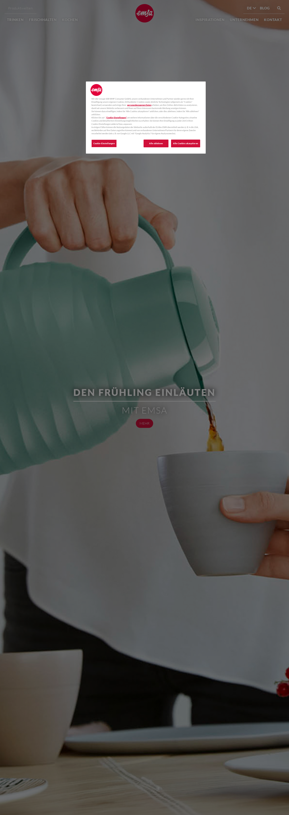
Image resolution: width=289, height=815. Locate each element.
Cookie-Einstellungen (104, 143)
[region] (146, 118)
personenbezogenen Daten (139, 105)
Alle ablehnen (156, 143)
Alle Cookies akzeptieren (185, 143)
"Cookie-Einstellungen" (116, 117)
